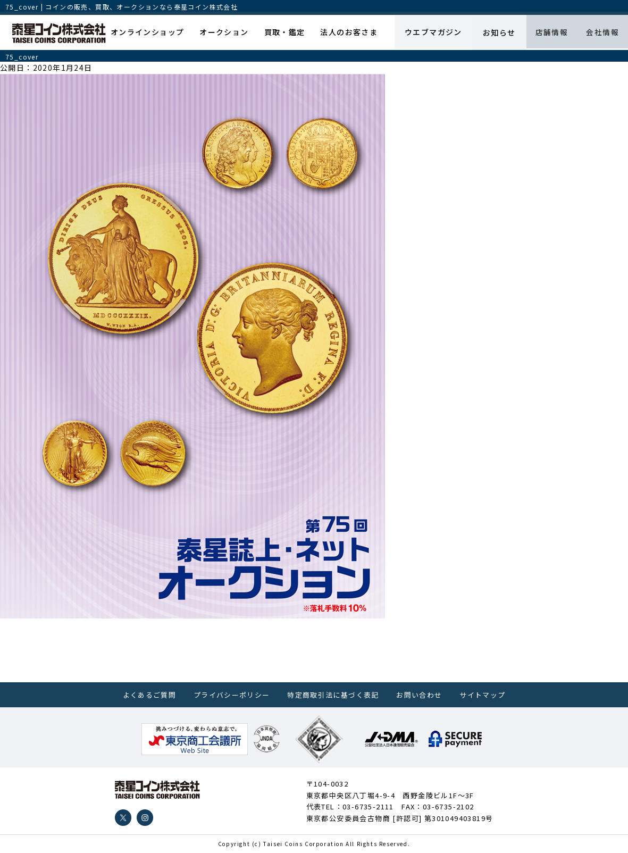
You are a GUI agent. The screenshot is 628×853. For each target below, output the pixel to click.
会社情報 (600, 32)
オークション (222, 32)
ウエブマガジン (426, 32)
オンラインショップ (149, 32)
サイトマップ (482, 695)
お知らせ (492, 32)
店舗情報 (547, 32)
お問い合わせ (419, 695)
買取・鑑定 (281, 32)
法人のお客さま (343, 32)
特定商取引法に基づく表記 (333, 695)
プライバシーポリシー (232, 695)
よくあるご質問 (150, 695)
